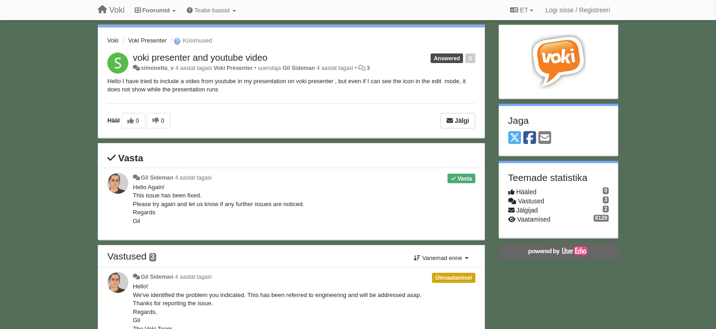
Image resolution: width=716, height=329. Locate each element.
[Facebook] (529, 138)
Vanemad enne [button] (441, 258)
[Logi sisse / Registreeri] (578, 10)
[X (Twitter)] (514, 138)
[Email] (544, 138)
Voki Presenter (147, 40)
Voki (113, 40)
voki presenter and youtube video (200, 58)
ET (521, 10)
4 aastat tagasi (193, 178)
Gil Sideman (299, 68)
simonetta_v (157, 68)
